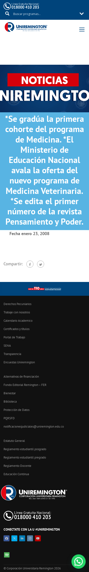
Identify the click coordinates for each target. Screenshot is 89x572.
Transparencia (12, 354)
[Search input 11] (44, 13)
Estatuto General (14, 441)
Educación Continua (16, 474)
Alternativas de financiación (21, 377)
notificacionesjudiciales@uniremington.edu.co (34, 426)
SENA (7, 346)
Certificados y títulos (16, 329)
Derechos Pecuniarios (17, 304)
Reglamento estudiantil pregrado (25, 457)
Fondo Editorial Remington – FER (25, 385)
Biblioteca (10, 401)
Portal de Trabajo (14, 337)
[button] (78, 561)
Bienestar (10, 393)
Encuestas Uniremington (19, 362)
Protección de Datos (16, 410)
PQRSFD (9, 418)
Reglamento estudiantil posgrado (25, 449)
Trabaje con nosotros (17, 312)
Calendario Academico (18, 321)
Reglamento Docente (17, 466)
